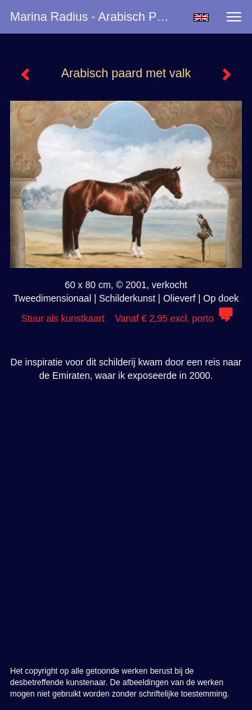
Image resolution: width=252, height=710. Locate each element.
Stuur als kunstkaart (126, 318)
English (201, 17)
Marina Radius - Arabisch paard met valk (96, 17)
